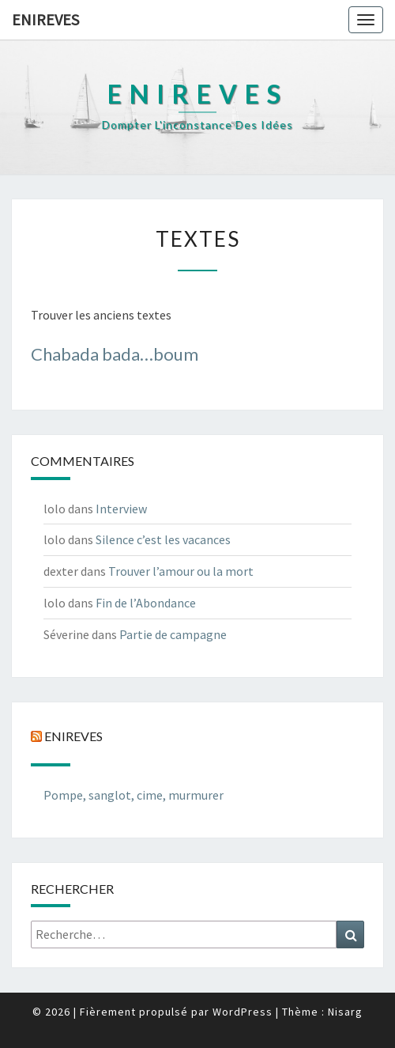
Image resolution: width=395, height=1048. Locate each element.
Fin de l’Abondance (146, 603)
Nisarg (345, 1011)
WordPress (243, 1011)
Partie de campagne (173, 634)
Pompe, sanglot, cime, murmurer (133, 795)
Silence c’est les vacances (163, 539)
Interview (121, 508)
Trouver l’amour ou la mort (181, 571)
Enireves (45, 19)
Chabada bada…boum (114, 354)
